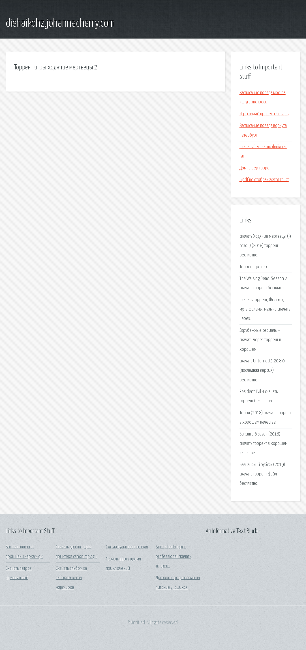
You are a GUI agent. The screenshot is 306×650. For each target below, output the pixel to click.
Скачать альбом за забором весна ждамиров (71, 578)
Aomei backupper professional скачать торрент (173, 556)
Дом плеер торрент (256, 168)
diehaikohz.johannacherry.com (60, 23)
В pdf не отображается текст (264, 179)
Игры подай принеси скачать (263, 114)
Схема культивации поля (127, 547)
